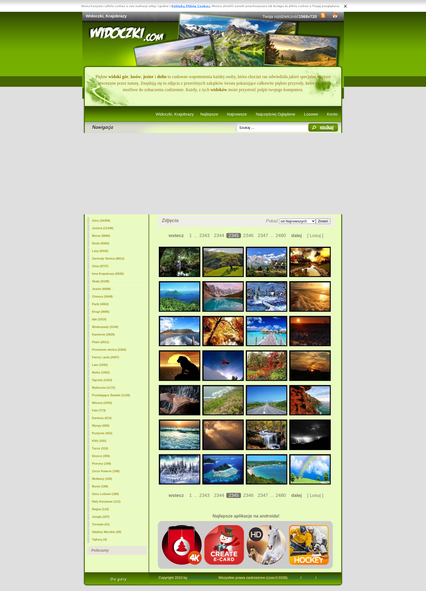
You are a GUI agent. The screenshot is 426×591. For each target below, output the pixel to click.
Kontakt (308, 578)
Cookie (294, 578)
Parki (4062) (100, 304)
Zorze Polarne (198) (106, 471)
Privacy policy (328, 578)
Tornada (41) (101, 524)
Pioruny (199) (101, 463)
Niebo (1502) (101, 372)
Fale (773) (99, 410)
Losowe (311, 114)
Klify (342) (99, 440)
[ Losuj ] (315, 235)
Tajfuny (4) (99, 539)
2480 (280, 235)
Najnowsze (237, 114)
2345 (233, 235)
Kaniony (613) (102, 418)
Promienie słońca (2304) (109, 349)
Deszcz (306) (101, 456)
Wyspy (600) (100, 425)
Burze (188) (100, 486)
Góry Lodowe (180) (105, 494)
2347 (263, 235)
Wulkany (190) (102, 478)
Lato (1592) (100, 364)
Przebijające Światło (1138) (111, 395)
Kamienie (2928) (103, 334)
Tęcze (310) (100, 448)
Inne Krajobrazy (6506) (108, 273)
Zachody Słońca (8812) (108, 258)
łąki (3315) (99, 319)
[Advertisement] (213, 174)
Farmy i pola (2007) (105, 357)
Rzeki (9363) (100, 243)
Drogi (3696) (100, 311)
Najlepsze (209, 114)
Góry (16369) (101, 220)
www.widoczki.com (203, 578)
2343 (204, 235)
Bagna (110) (100, 509)
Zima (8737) (100, 266)
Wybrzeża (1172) (103, 387)
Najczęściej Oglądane (275, 114)
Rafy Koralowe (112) (106, 501)
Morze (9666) (101, 235)
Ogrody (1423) (102, 380)
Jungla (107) (100, 516)
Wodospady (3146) (105, 326)
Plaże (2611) (100, 342)
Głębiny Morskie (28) (106, 532)
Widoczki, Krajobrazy (175, 114)
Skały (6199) (100, 281)
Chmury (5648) (102, 296)
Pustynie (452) (102, 433)
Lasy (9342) (100, 251)
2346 (248, 235)
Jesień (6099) (101, 288)
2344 (219, 235)
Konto (332, 114)
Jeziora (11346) (103, 228)
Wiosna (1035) (102, 402)
